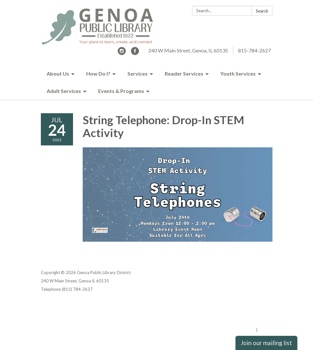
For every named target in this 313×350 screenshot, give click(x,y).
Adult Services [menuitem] (64, 91)
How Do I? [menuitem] (98, 73)
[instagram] (122, 53)
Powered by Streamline (231, 329)
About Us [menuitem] (58, 73)
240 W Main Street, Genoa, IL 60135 (188, 50)
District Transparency (249, 313)
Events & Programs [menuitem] (121, 91)
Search (262, 11)
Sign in (265, 329)
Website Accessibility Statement (238, 321)
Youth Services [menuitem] (238, 73)
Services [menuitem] (137, 73)
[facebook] (135, 53)
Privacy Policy (258, 304)
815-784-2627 (254, 50)
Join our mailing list (266, 342)
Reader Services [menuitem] (184, 73)
